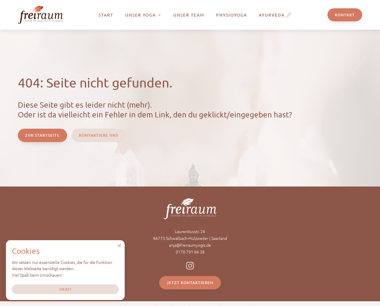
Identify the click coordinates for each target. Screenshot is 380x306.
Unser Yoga (143, 14)
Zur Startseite (42, 135)
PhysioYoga (231, 14)
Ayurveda (275, 14)
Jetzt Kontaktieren (190, 282)
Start (106, 14)
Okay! (65, 289)
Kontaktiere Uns (98, 135)
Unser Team (188, 14)
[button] (119, 245)
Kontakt (345, 14)
